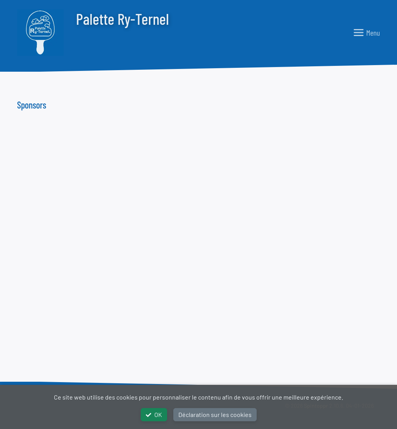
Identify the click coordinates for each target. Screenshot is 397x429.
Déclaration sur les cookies (215, 414)
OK (154, 414)
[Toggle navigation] (366, 32)
